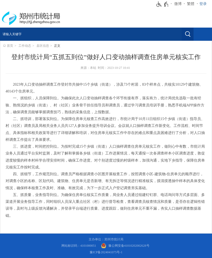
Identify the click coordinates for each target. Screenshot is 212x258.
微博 (178, 4)
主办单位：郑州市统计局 (106, 239)
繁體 (190, 4)
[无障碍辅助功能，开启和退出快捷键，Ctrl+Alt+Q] (162, 4)
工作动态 (24, 46)
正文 (57, 46)
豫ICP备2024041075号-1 (106, 252)
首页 (10, 46)
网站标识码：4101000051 (78, 245)
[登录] (204, 4)
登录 (203, 4)
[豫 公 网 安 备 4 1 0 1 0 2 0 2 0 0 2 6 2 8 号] (125, 245)
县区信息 (42, 46)
